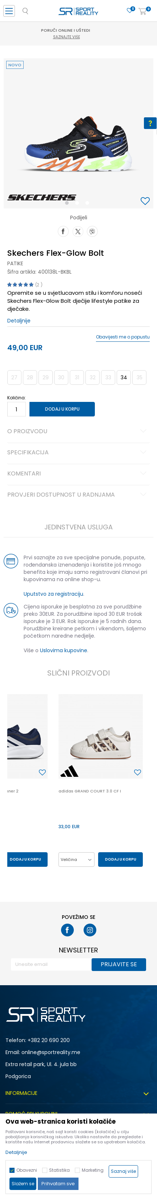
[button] (146, 202)
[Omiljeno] (130, 11)
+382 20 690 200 (49, 1040)
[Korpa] (142, 12)
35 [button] (139, 377)
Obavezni (26, 1170)
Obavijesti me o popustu (123, 337)
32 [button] (93, 377)
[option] (78, 133)
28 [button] (30, 377)
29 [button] (46, 377)
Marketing (93, 1170)
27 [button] (14, 377)
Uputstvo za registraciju (53, 594)
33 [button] (108, 377)
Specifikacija (78, 453)
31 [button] (77, 377)
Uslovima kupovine (63, 650)
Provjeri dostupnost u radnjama (78, 495)
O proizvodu (78, 431)
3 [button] (88, 204)
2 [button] (78, 204)
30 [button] (61, 377)
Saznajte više (79, 37)
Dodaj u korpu (62, 409)
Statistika (59, 1170)
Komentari (78, 474)
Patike (15, 263)
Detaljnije (19, 320)
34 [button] (124, 377)
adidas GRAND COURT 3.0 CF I (90, 791)
